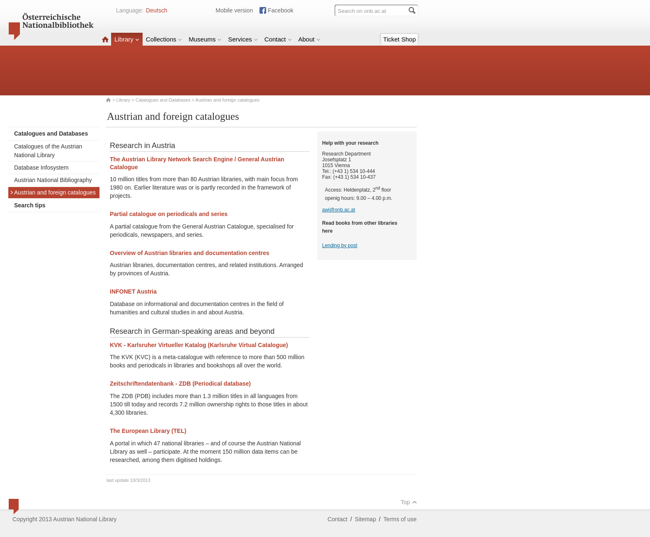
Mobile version (234, 10)
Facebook (280, 10)
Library (126, 39)
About (309, 39)
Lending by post (339, 245)
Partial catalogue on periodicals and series (169, 214)
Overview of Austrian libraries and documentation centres (189, 253)
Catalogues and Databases (163, 99)
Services (243, 39)
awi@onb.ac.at (338, 210)
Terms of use (400, 519)
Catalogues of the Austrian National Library (48, 150)
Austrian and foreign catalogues (53, 192)
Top (408, 502)
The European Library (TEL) (148, 431)
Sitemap (365, 519)
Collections (164, 39)
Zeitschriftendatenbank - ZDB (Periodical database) (180, 383)
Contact (278, 39)
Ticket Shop (399, 39)
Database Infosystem (41, 167)
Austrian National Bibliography (53, 180)
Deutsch (156, 10)
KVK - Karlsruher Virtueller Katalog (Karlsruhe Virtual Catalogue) (199, 345)
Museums (205, 39)
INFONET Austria (133, 291)
